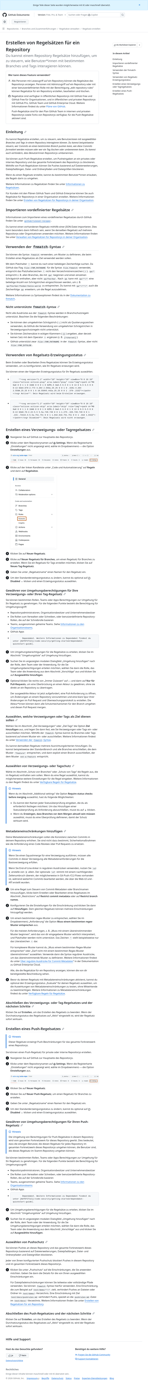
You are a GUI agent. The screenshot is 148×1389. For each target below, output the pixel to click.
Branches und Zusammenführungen (39, 28)
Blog (112, 1378)
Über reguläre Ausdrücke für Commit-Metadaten (46, 961)
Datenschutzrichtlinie (14, 1360)
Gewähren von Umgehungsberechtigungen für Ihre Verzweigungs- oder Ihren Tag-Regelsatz (42, 592)
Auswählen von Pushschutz (27, 1242)
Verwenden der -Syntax (35, 246)
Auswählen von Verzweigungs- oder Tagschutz (40, 766)
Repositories (13, 28)
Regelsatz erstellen (91, 28)
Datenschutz (57, 1378)
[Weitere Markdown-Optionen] (139, 45)
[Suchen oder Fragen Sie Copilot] (96, 15)
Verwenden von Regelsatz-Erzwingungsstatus (46, 354)
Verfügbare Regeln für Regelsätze (58, 782)
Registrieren (20, 21)
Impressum (32, 1378)
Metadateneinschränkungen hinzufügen (36, 831)
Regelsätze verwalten (69, 28)
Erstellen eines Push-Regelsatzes (35, 1028)
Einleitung (16, 131)
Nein (22, 1355)
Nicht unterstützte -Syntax (33, 307)
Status (69, 1378)
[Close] (139, 4)
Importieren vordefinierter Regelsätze (40, 209)
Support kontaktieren (86, 1358)
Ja (11, 1355)
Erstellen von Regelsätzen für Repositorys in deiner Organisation (59, 200)
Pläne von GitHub (55, 106)
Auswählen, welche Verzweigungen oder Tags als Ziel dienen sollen (48, 718)
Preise (77, 1378)
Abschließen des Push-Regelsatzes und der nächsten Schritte (50, 1313)
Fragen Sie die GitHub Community (92, 1354)
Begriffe (45, 1378)
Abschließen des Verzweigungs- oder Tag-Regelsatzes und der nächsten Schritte (49, 1004)
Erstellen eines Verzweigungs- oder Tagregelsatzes (50, 429)
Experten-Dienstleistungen (94, 1378)
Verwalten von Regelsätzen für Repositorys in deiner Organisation (51, 237)
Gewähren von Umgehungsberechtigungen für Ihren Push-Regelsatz (47, 1123)
